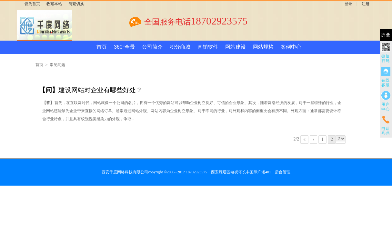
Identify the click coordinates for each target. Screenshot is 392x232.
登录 (348, 4)
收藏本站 (54, 4)
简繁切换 (76, 4)
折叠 (386, 35)
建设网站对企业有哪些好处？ (90, 89)
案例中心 (291, 47)
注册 (365, 4)
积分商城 (180, 47)
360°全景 (124, 47)
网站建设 (235, 47)
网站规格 (263, 47)
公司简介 (152, 47)
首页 (101, 47)
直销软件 (207, 47)
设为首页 (32, 4)
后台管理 (282, 172)
